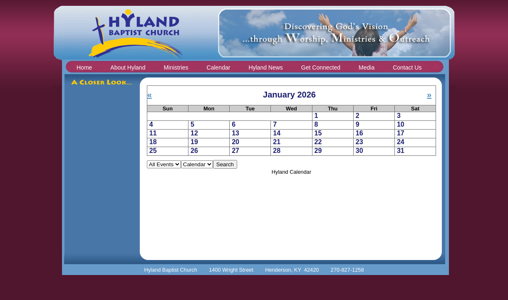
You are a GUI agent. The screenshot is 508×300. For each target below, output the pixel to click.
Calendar (218, 67)
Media (366, 67)
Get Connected (320, 67)
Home (84, 67)
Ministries (176, 67)
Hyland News (265, 67)
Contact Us (407, 67)
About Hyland (127, 67)
